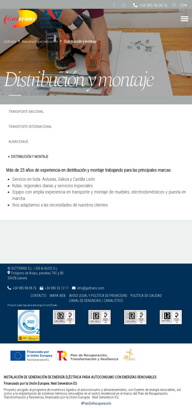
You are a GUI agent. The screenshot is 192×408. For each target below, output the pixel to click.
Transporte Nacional (26, 112)
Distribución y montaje (29, 157)
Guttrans (10, 41)
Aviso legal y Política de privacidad (98, 296)
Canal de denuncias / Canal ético (96, 301)
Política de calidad (146, 296)
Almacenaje (18, 142)
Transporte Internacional (30, 127)
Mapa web (58, 296)
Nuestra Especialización (40, 41)
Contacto (38, 296)
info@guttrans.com (90, 288)
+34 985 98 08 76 (150, 5)
